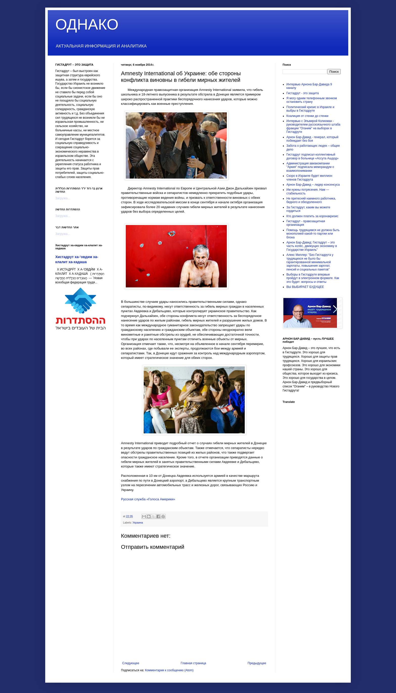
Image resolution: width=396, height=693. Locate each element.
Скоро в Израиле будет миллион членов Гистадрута (309, 177)
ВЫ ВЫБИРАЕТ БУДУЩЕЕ (305, 287)
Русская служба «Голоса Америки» (148, 499)
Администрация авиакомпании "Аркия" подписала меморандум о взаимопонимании (310, 167)
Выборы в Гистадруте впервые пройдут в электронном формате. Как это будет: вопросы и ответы (312, 278)
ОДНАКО (86, 24)
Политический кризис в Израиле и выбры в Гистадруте (310, 108)
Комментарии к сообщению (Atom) (169, 670)
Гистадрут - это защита (302, 93)
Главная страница (193, 663)
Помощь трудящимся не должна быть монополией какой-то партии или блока (312, 233)
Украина (138, 522)
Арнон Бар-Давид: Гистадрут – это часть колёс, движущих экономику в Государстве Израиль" (311, 246)
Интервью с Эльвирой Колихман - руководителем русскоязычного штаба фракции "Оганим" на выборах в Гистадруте (313, 126)
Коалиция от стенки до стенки (307, 116)
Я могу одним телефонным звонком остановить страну (311, 100)
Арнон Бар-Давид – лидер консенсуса (313, 184)
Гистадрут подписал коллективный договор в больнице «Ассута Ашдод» (312, 156)
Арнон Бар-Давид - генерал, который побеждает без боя (312, 138)
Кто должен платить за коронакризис (312, 216)
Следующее (130, 663)
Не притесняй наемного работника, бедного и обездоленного (311, 200)
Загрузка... (62, 198)
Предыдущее (257, 663)
